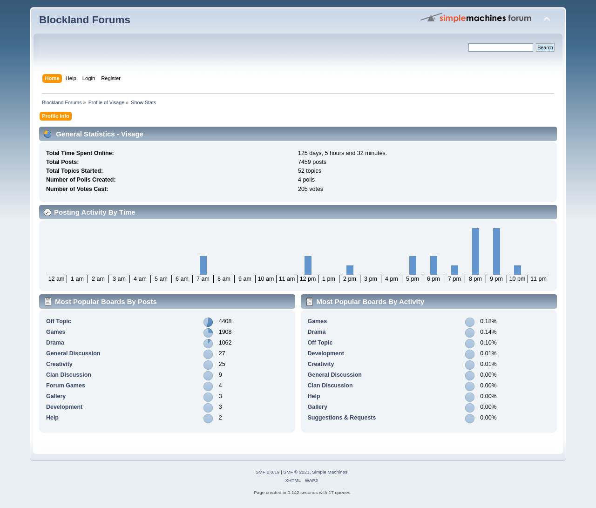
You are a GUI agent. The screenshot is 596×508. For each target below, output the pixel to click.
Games (56, 332)
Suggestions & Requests (342, 417)
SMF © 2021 (297, 471)
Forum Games (65, 385)
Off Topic (58, 321)
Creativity (59, 364)
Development (64, 407)
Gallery (56, 396)
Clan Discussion (68, 375)
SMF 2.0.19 (268, 471)
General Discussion (73, 353)
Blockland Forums (84, 20)
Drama (55, 342)
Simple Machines (329, 471)
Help (52, 417)
